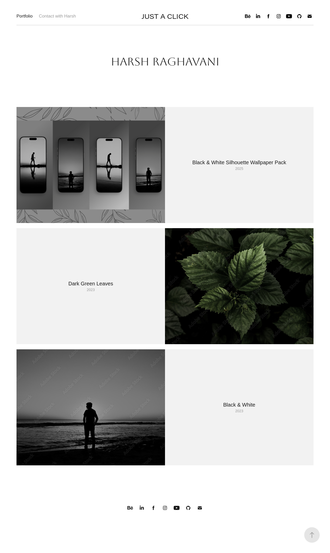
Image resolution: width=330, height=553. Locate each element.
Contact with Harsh (57, 16)
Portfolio (24, 16)
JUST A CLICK (165, 16)
